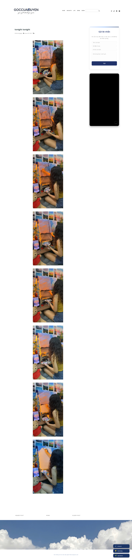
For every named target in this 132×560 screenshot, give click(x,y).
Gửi (104, 63)
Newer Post (19, 515)
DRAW (78, 10)
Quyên (20, 33)
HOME (63, 10)
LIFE (74, 10)
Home (48, 515)
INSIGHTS (69, 10)
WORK (83, 10)
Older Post (76, 515)
